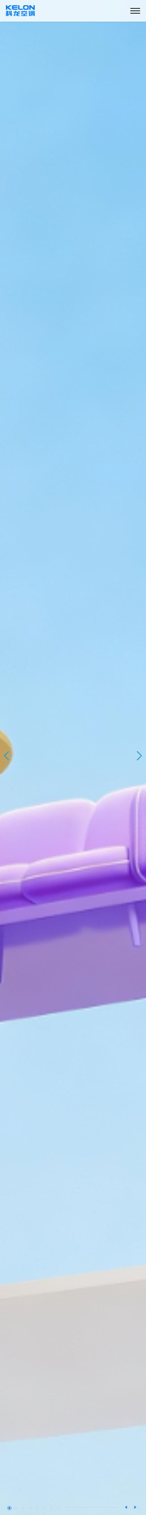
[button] (6, 756)
